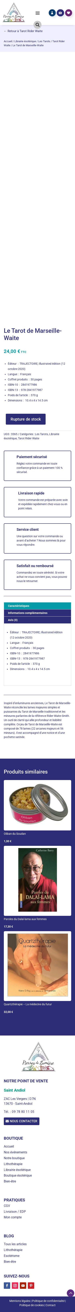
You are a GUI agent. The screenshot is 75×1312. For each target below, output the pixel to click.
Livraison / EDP (15, 1212)
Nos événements (15, 1152)
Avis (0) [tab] (13, 620)
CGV (7, 1206)
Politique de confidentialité (48, 1301)
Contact (51, 1305)
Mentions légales (19, 1301)
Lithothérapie (13, 1164)
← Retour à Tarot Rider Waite (23, 31)
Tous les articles (15, 1244)
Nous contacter (23, 1121)
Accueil (8, 41)
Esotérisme (11, 1256)
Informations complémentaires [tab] (27, 613)
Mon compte (13, 1217)
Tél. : (8, 1112)
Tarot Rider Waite (28, 438)
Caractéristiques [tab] (18, 605)
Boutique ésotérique (18, 1175)
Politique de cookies (31, 1305)
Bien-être (10, 1181)
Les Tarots (44, 41)
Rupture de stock (26, 419)
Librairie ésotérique (25, 41)
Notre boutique (14, 1158)
